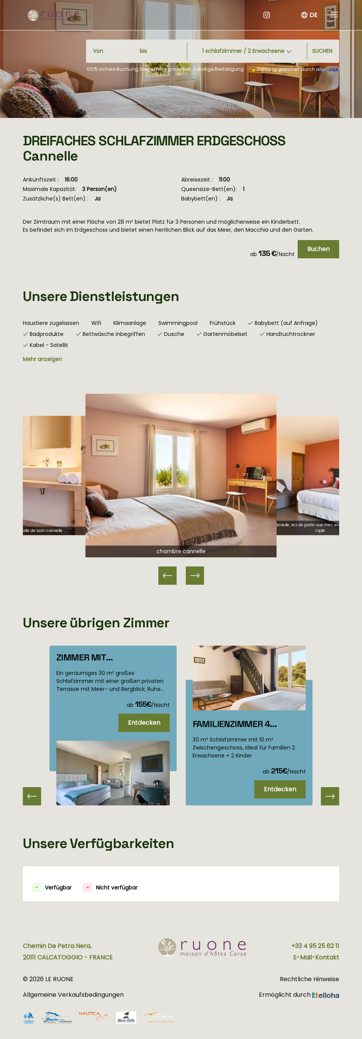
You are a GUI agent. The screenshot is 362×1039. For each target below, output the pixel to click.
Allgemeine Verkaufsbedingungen (73, 994)
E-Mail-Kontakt (316, 957)
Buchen (318, 249)
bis (143, 51)
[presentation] (32, 796)
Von (98, 51)
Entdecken (144, 722)
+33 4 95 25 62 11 (315, 946)
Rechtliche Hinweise (309, 979)
